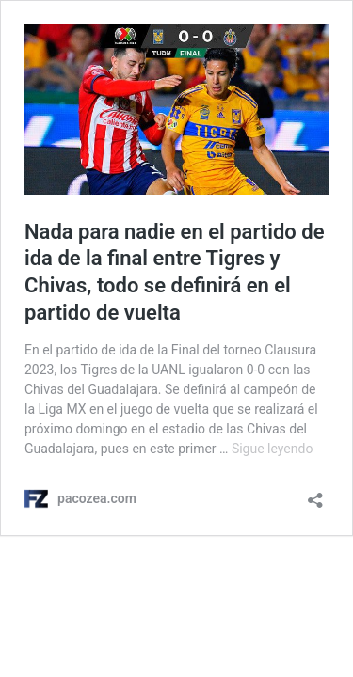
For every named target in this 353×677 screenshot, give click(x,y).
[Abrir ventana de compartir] (315, 494)
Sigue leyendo (272, 448)
